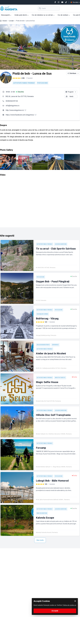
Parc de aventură (42, 513)
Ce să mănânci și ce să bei (43, 15)
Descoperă (6, 15)
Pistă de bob (42, 83)
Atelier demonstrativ (43, 344)
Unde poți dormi (21, 15)
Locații (11, 21)
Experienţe (55, 344)
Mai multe (40, 540)
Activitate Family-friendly (24, 83)
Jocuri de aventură (61, 244)
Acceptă (55, 611)
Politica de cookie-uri (69, 605)
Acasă (4, 21)
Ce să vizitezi (64, 15)
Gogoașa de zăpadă (42, 314)
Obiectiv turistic (60, 377)
